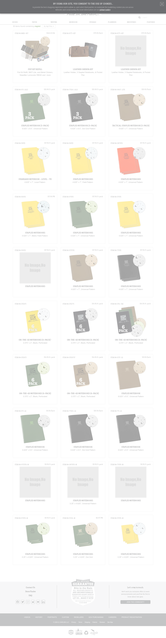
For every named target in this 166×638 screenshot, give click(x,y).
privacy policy (105, 10)
